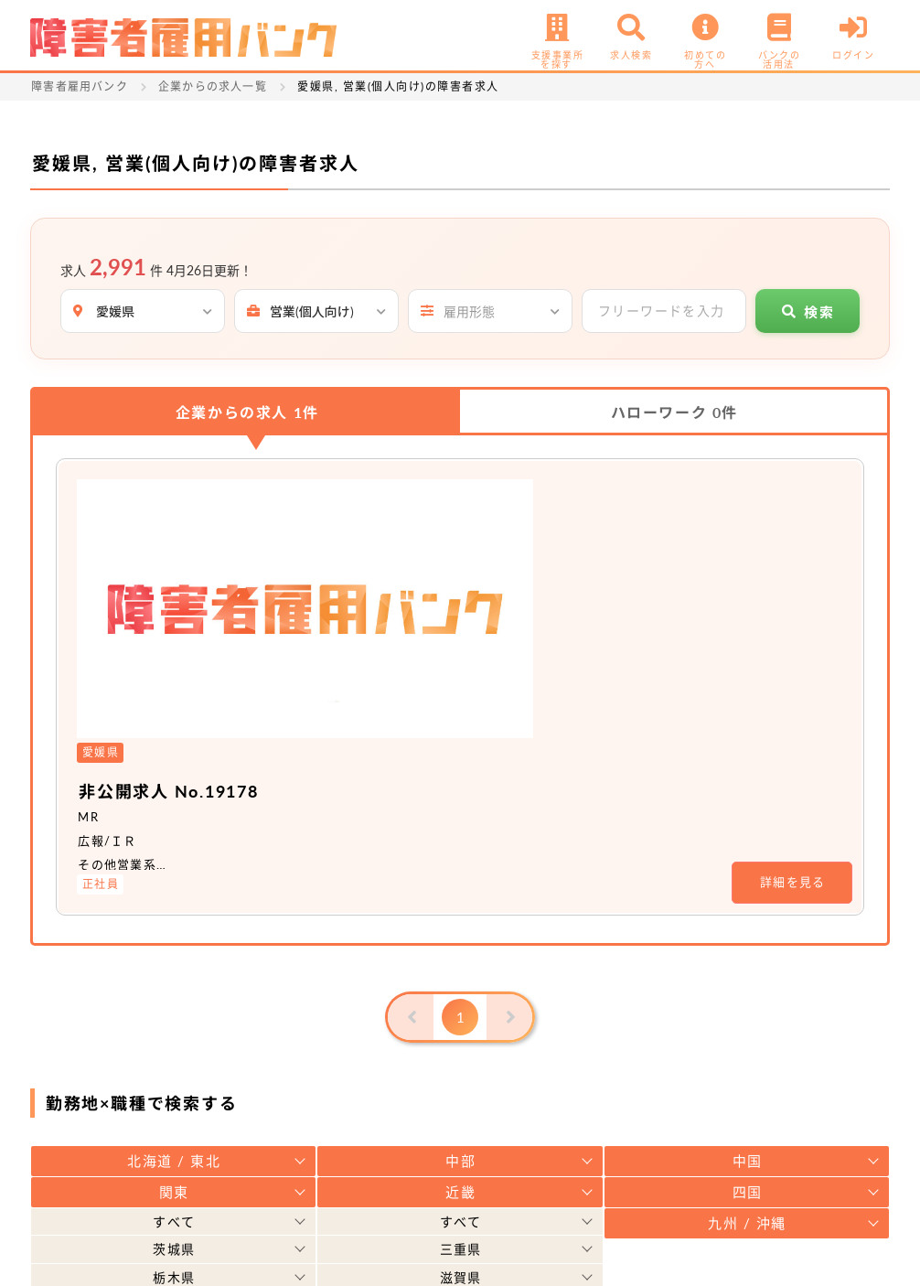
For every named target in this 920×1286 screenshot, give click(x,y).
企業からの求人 (247, 412)
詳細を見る (793, 619)
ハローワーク (674, 412)
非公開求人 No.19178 (382, 527)
